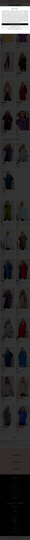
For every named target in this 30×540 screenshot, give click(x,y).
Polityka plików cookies (15, 31)
